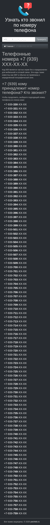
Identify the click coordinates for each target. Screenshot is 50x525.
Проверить (41, 39)
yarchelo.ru (35, 522)
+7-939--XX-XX (15, 104)
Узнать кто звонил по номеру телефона (25, 18)
